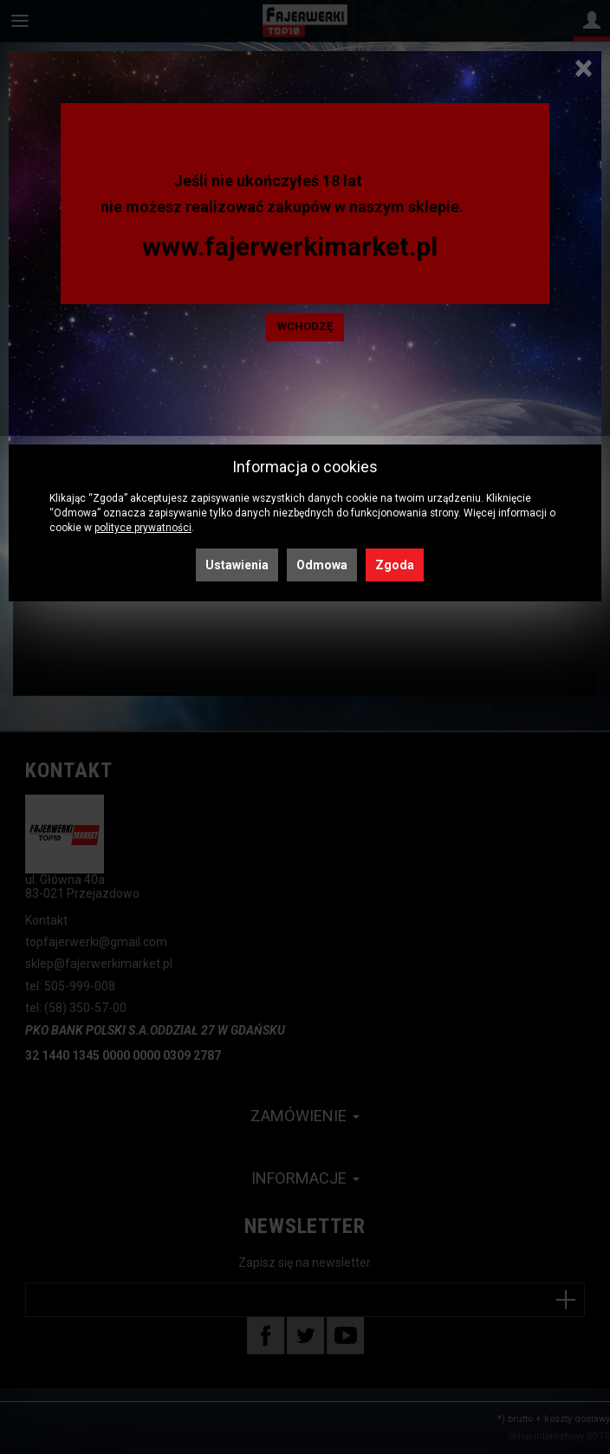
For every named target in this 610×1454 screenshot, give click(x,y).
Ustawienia (237, 565)
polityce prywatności (142, 528)
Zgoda (394, 565)
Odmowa (321, 565)
